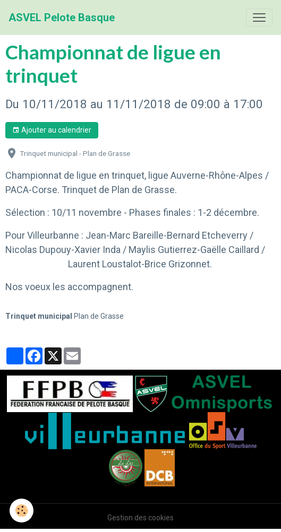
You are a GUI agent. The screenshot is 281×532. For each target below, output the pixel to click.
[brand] (61, 17)
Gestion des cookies (140, 517)
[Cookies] (21, 510)
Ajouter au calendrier (51, 130)
